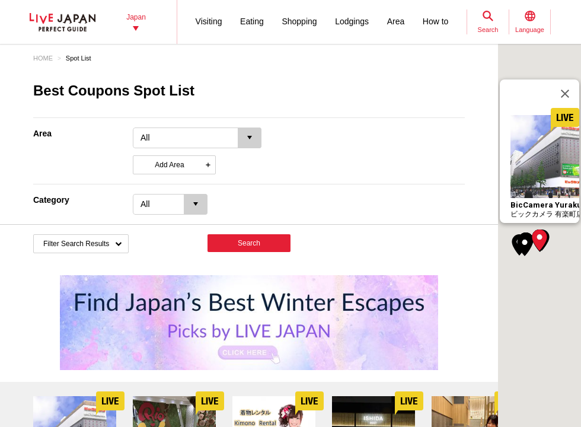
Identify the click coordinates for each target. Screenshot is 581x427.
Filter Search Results (76, 244)
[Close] (565, 93)
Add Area (169, 165)
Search (249, 243)
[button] (539, 240)
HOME (43, 58)
